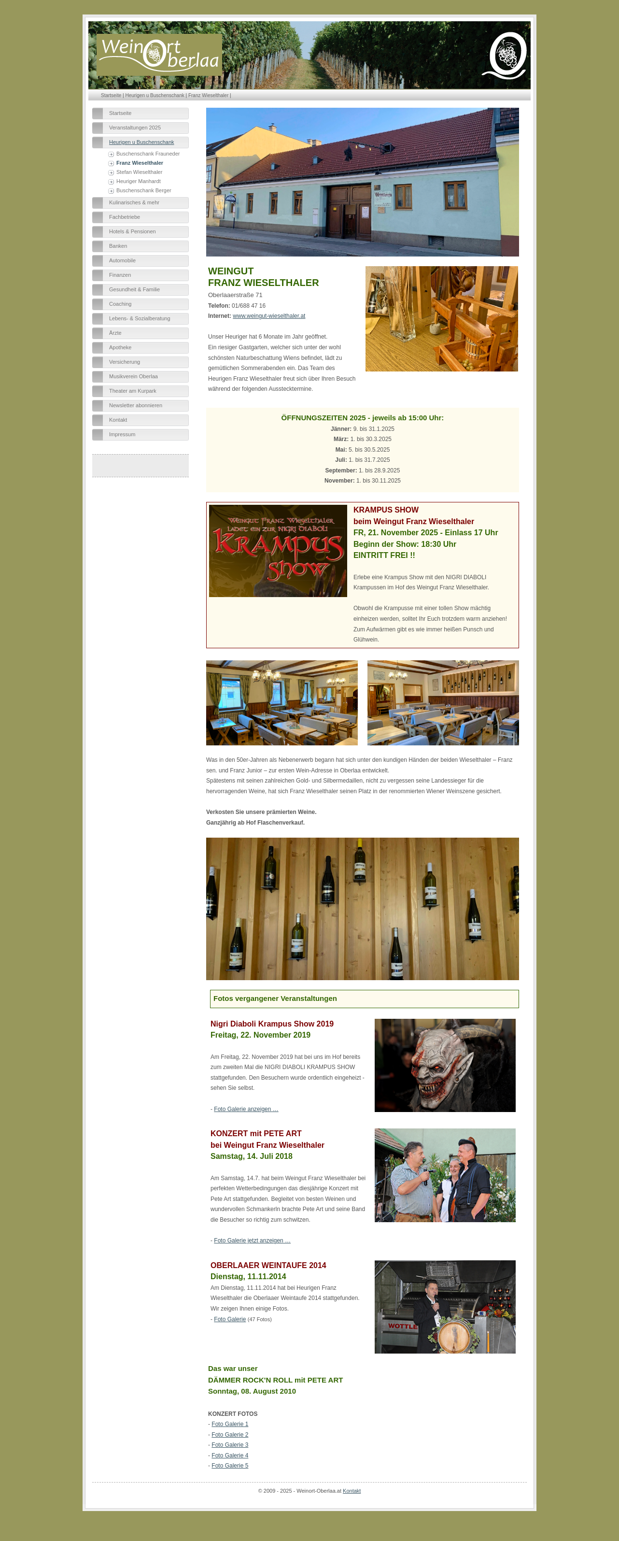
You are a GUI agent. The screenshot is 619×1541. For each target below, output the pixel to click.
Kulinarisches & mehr (134, 202)
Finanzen (120, 275)
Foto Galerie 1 (229, 1424)
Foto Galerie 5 (229, 1465)
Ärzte (115, 333)
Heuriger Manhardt (138, 181)
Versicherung (124, 362)
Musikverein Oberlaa (133, 376)
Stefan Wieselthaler (139, 172)
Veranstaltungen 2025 (135, 127)
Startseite (111, 95)
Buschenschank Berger (143, 190)
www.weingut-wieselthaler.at (269, 316)
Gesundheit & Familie (134, 289)
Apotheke (120, 347)
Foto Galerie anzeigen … (246, 1109)
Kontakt (118, 420)
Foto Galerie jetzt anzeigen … (252, 1240)
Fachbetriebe (124, 217)
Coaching (120, 304)
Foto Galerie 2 (229, 1434)
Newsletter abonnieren (135, 405)
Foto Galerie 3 (229, 1444)
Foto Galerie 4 (229, 1455)
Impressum (122, 434)
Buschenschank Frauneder (148, 154)
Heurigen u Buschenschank (154, 95)
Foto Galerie (230, 1319)
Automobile (122, 260)
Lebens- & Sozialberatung (139, 318)
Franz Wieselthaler (208, 95)
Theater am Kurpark (132, 391)
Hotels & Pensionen (132, 231)
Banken (118, 246)
